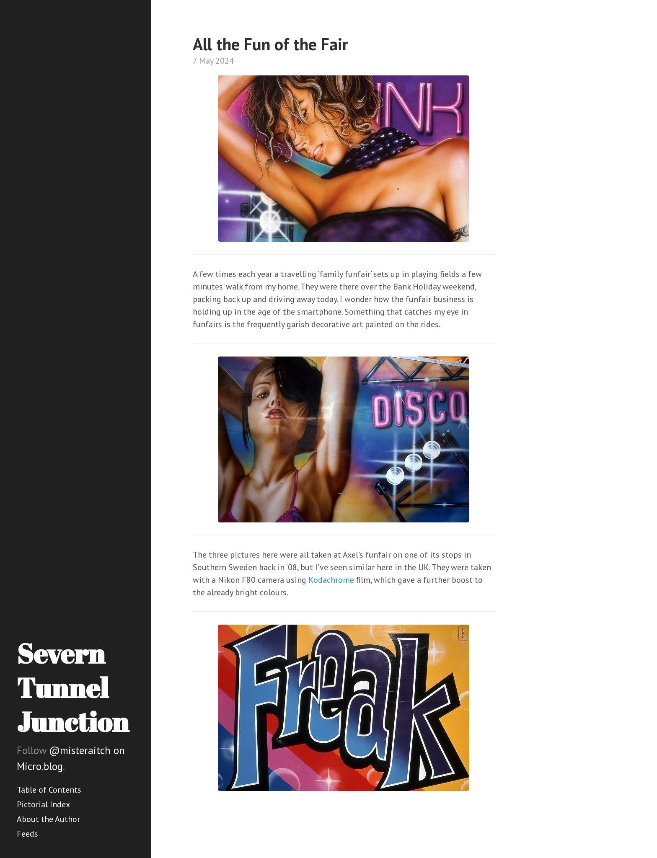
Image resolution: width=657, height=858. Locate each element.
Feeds (27, 833)
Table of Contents (49, 789)
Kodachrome (331, 579)
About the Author (48, 819)
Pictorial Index (43, 804)
